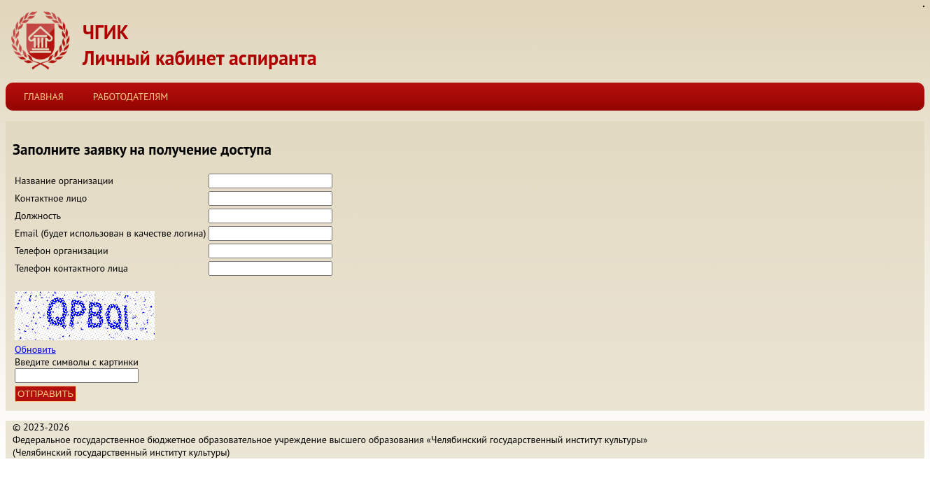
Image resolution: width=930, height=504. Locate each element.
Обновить (35, 349)
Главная (44, 96)
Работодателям (131, 96)
